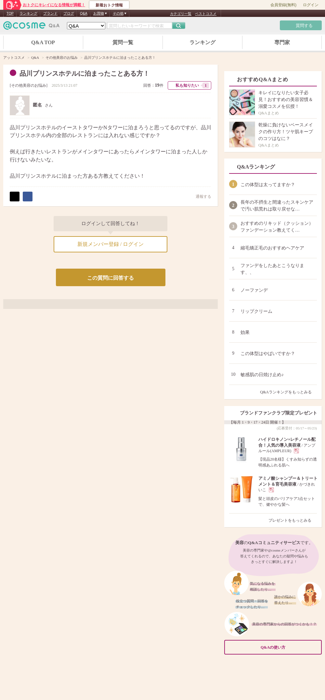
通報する (200, 196)
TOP (10, 13)
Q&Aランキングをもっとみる (288, 392)
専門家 (282, 42)
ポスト (15, 196)
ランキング (28, 13)
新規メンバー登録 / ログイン (110, 244)
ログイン (310, 5)
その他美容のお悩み (28, 85)
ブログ (68, 13)
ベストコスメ (205, 14)
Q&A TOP (43, 42)
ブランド (50, 13)
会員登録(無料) (283, 5)
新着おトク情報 (109, 5)
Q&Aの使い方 (289, 647)
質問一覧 (122, 42)
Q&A (83, 13)
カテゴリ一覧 (180, 14)
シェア (27, 196)
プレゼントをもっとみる (292, 520)
